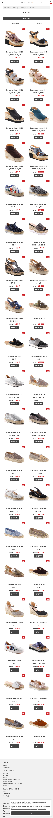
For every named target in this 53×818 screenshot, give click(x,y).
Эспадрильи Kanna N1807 (38, 470)
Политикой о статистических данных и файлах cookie (28, 809)
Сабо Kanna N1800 (14, 584)
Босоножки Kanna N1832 (14, 90)
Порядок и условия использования (12, 783)
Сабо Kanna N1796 (39, 736)
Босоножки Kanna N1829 (38, 128)
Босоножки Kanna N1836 (14, 52)
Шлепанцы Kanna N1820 (39, 660)
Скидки (5, 777)
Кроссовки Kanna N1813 (39, 356)
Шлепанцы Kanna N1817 (14, 698)
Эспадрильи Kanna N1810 (14, 432)
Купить (14, 61)
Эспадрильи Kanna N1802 (14, 546)
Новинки (5, 765)
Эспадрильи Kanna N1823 (14, 242)
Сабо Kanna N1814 (14, 356)
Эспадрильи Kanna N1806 (14, 508)
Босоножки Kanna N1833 (38, 622)
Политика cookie (7, 781)
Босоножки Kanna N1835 (38, 52)
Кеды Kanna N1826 (14, 660)
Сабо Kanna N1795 (39, 584)
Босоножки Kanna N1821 (14, 280)
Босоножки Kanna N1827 (38, 166)
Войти (4, 791)
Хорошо (30, 813)
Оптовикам (6, 785)
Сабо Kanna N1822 (39, 242)
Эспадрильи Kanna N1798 (14, 736)
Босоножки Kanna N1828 (14, 166)
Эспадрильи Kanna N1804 (38, 698)
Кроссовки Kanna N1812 (14, 394)
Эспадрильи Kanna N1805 (38, 508)
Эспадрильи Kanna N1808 (14, 470)
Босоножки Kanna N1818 (14, 318)
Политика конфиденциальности (11, 779)
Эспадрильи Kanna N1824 (38, 204)
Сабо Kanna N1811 (39, 394)
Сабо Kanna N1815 (39, 318)
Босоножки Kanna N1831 (38, 90)
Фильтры (39, 23)
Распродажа (6, 767)
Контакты (5, 773)
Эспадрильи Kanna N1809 (38, 432)
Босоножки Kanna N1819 (38, 280)
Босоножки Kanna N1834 (14, 622)
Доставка (5, 775)
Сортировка (15, 23)
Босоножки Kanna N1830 (14, 128)
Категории (26, 18)
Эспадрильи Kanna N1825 (14, 204)
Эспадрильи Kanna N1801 (38, 546)
